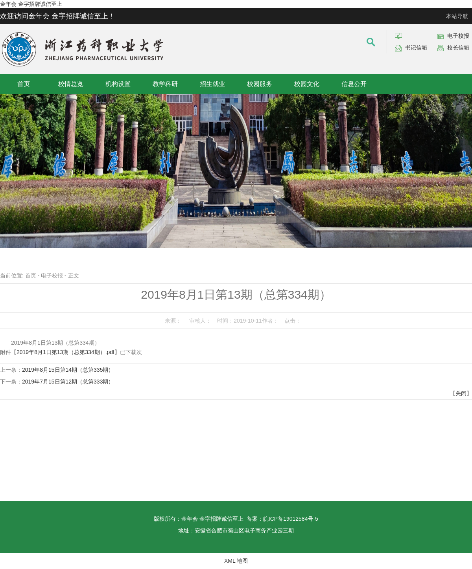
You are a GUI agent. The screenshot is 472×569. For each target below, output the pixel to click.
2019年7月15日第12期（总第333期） (68, 381)
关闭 (460, 393)
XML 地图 (236, 561)
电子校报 (458, 36)
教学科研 (165, 84)
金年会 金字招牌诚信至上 (31, 4)
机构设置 (118, 84)
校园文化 (306, 84)
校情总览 (70, 84)
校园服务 (259, 84)
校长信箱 (458, 47)
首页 (23, 84)
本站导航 (457, 16)
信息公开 (354, 84)
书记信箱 (416, 47)
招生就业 (212, 84)
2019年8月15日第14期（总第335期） (68, 370)
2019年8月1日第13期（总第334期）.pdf (65, 352)
